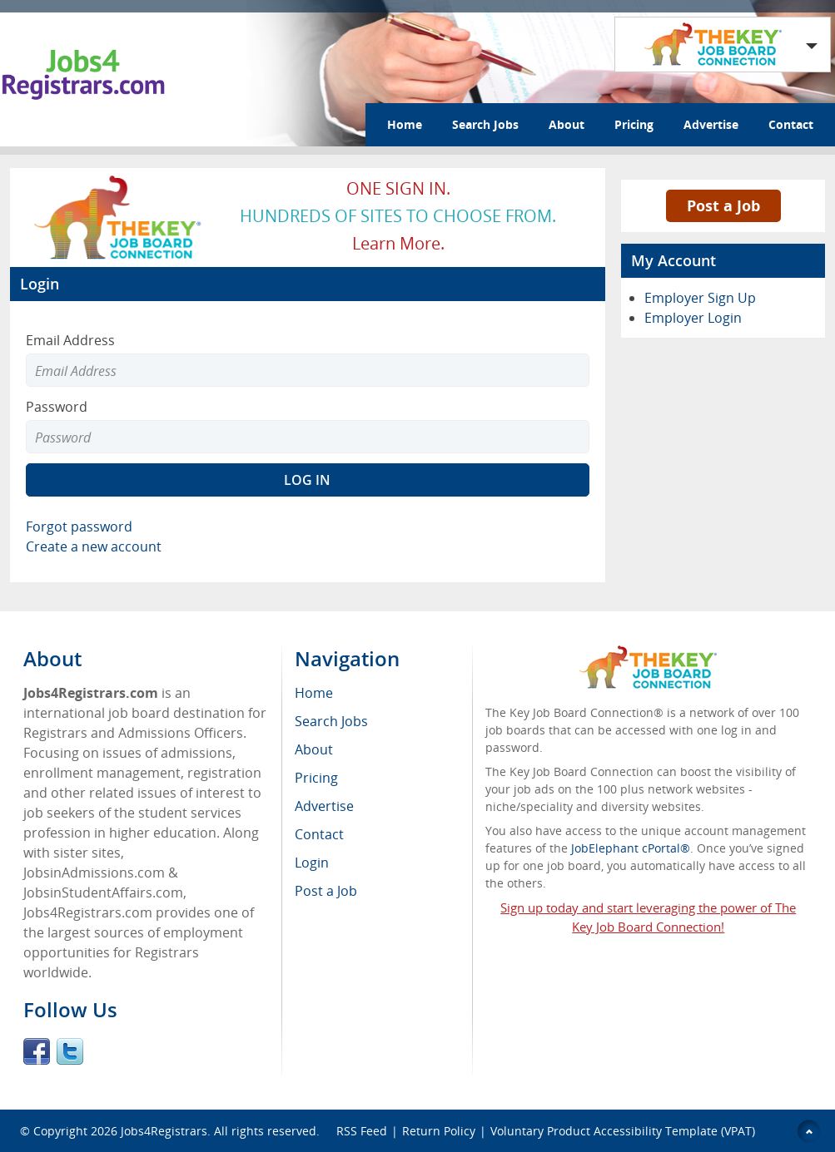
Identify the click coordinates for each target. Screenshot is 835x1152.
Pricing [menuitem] (316, 778)
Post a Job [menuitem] (326, 891)
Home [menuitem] (314, 693)
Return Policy (438, 1131)
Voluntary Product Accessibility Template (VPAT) (622, 1131)
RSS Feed (361, 1131)
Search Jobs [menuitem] (331, 721)
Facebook (36, 1051)
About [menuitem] (314, 749)
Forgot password (79, 526)
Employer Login (693, 318)
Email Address (70, 340)
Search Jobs (485, 124)
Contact (790, 124)
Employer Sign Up (700, 298)
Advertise (710, 124)
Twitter (70, 1051)
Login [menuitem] (312, 862)
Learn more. (398, 243)
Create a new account (94, 546)
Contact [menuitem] (319, 834)
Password (56, 407)
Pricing (634, 124)
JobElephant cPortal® (630, 848)
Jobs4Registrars (164, 1131)
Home (404, 124)
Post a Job (723, 205)
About (566, 124)
